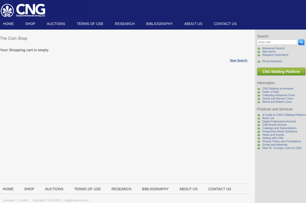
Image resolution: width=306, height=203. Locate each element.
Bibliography (159, 24)
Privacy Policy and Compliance (281, 141)
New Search (238, 60)
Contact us (225, 24)
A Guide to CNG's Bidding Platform (284, 114)
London (23, 200)
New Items (269, 51)
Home (8, 24)
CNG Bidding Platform (281, 72)
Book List (268, 118)
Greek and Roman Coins (277, 98)
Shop (30, 24)
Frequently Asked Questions (280, 131)
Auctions (56, 24)
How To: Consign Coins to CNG (282, 147)
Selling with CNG (273, 137)
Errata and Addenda (274, 144)
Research (125, 24)
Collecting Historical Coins (278, 95)
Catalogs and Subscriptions (279, 128)
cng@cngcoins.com (76, 200)
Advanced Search (273, 48)
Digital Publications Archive (279, 121)
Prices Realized (272, 61)
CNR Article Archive (274, 124)
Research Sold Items (275, 54)
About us (193, 24)
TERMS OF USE (90, 24)
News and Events (273, 134)
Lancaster (9, 200)
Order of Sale (270, 91)
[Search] (277, 42)
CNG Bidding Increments (278, 88)
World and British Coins (277, 101)
